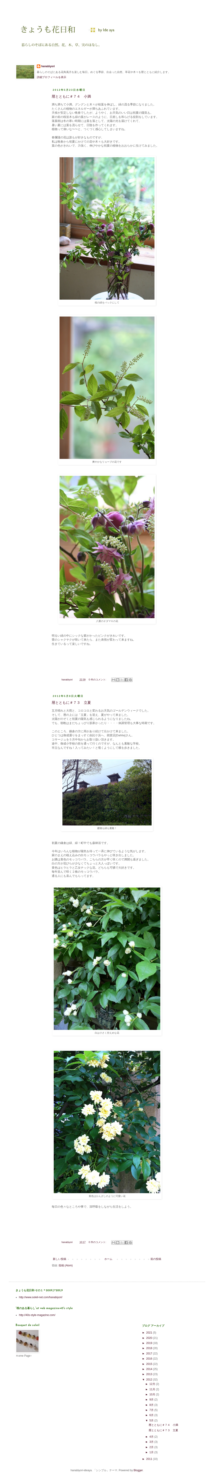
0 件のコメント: (98, 679)
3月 (151, 1441)
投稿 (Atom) (66, 1265)
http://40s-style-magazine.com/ (37, 1315)
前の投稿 (155, 1259)
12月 (152, 1384)
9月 (151, 1399)
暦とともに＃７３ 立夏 (71, 702)
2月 (151, 1447)
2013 (149, 1374)
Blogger (138, 1470)
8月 (151, 1404)
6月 (151, 1415)
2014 (149, 1369)
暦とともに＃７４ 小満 (71, 96)
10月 (152, 1394)
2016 (149, 1358)
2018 (149, 1348)
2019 (149, 1343)
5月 (151, 1420)
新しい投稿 (59, 1259)
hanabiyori (48, 66)
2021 (149, 1332)
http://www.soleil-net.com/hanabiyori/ (40, 1297)
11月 (152, 1389)
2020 (149, 1338)
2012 (149, 1379)
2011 (149, 1459)
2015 (149, 1364)
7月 (151, 1410)
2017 (149, 1353)
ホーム (108, 1259)
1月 (151, 1452)
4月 (151, 1436)
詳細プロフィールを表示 (51, 77)
